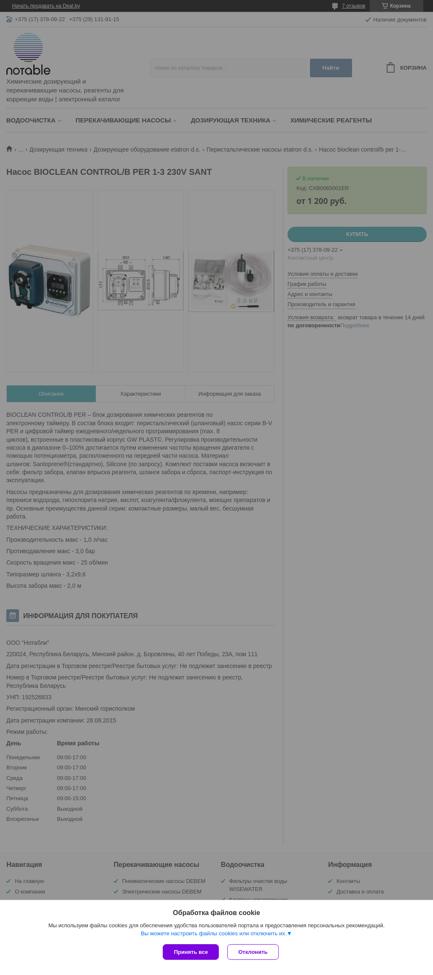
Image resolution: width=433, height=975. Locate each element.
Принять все (191, 952)
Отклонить (252, 952)
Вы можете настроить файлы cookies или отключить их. (214, 933)
